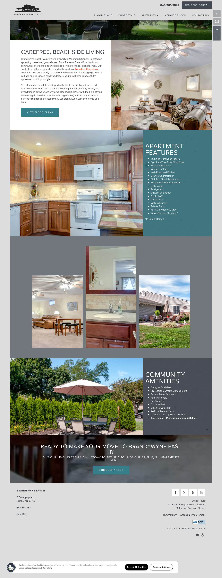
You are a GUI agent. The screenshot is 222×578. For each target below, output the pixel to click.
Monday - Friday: (177, 520)
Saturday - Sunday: (186, 524)
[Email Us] (217, 21)
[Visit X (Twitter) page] (184, 508)
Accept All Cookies (136, 567)
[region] (95, 567)
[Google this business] (201, 508)
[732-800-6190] (217, 13)
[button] (197, 5)
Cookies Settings (161, 567)
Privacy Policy (169, 530)
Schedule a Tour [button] (111, 485)
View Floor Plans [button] (40, 127)
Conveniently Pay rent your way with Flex (174, 433)
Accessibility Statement (192, 530)
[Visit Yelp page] (193, 508)
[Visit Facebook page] (175, 508)
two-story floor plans (86, 85)
